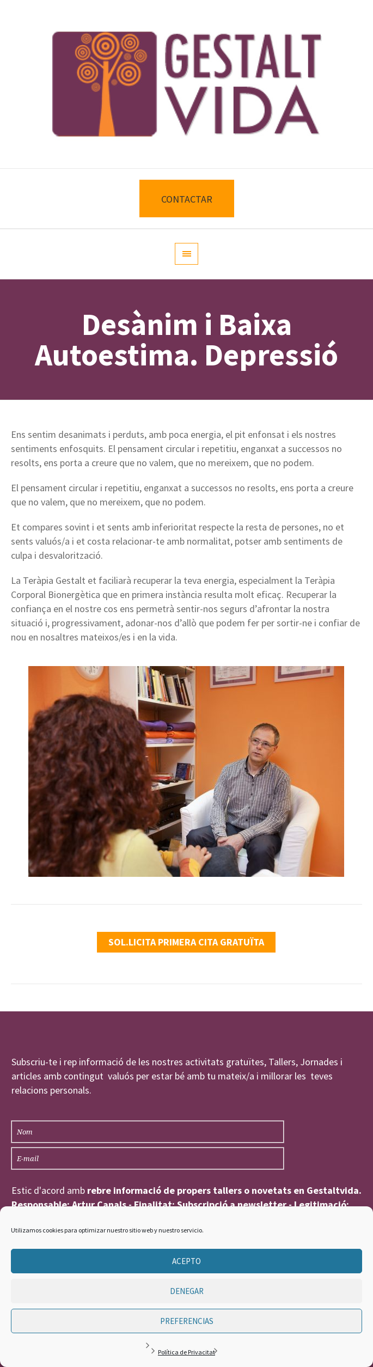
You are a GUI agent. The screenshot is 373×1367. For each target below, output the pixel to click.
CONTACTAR (186, 199)
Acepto (186, 1261)
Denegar (187, 1291)
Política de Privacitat (186, 1352)
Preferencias (186, 1321)
